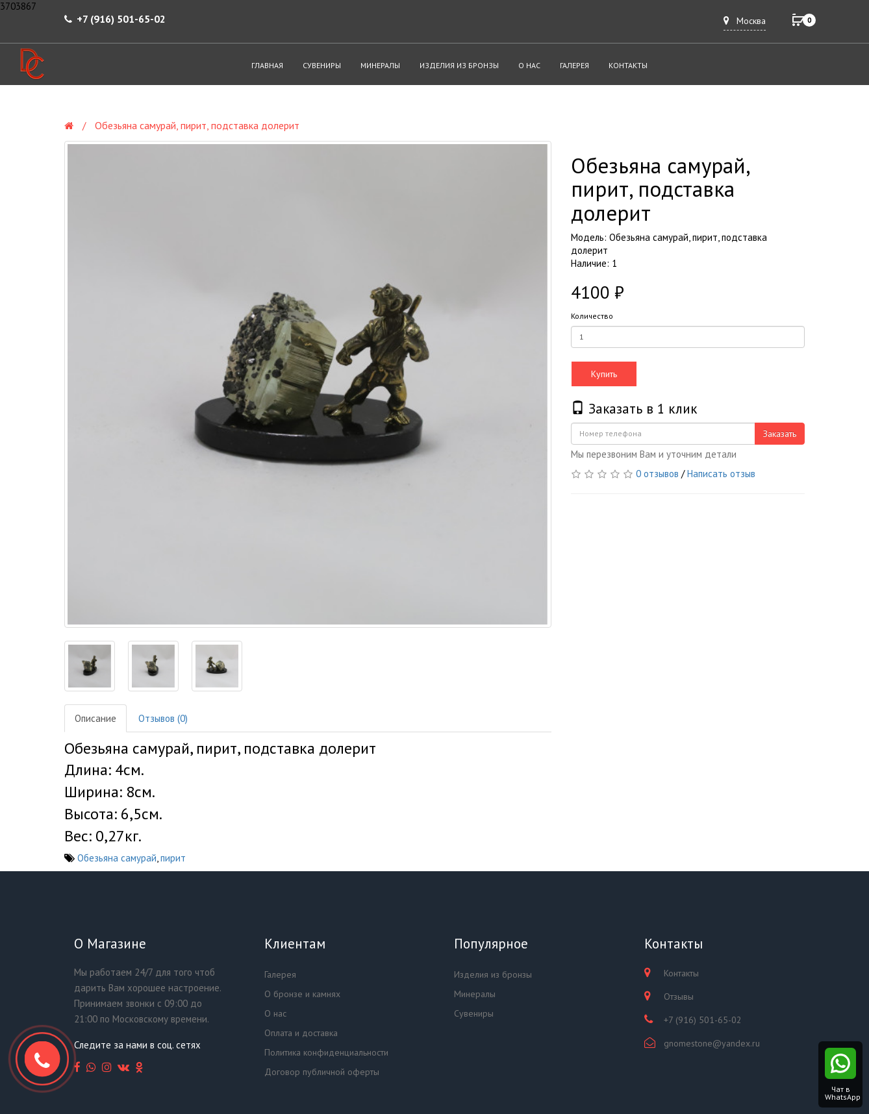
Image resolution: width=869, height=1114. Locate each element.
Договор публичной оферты (321, 1072)
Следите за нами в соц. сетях (137, 1045)
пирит (173, 858)
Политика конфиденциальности (326, 1052)
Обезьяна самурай (117, 858)
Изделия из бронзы (459, 65)
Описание (95, 718)
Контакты (628, 65)
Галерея (574, 65)
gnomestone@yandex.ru (712, 1043)
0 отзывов (657, 473)
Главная (267, 65)
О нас (529, 65)
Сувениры (322, 65)
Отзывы (679, 996)
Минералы (380, 65)
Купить (604, 374)
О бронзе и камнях (302, 994)
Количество (592, 316)
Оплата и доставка (301, 1033)
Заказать (779, 433)
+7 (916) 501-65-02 (121, 18)
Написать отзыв (721, 473)
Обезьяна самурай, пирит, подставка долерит (197, 125)
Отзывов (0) (163, 718)
